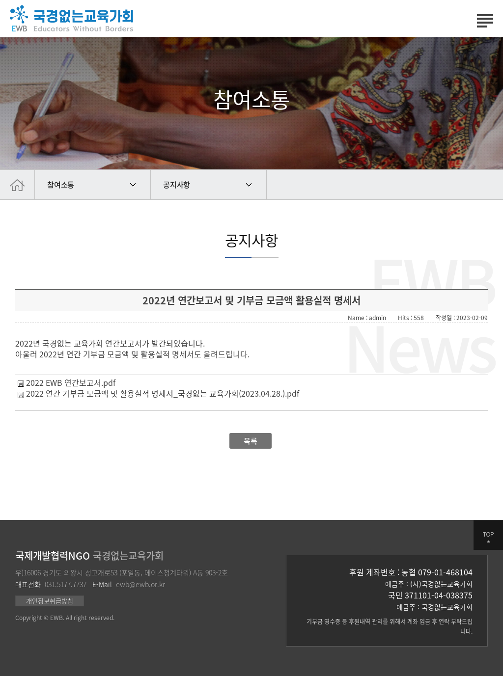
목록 (250, 440)
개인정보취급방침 (49, 600)
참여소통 (60, 184)
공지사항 (176, 184)
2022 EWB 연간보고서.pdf (70, 382)
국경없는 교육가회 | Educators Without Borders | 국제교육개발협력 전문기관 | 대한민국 (71, 18)
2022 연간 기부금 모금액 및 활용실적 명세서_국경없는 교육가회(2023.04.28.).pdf (162, 393)
